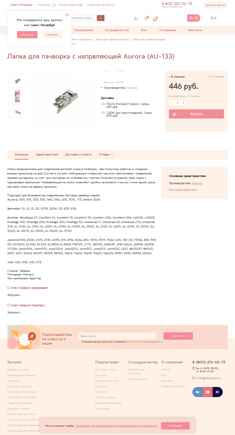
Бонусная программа (108, 399)
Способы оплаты (106, 370)
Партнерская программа (143, 370)
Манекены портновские (22, 380)
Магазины (47, 4)
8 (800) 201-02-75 (208, 363)
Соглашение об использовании (95, 425)
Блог (144, 30)
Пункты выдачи (71, 4)
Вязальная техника (61, 384)
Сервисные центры (100, 4)
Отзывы (165, 370)
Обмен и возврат (106, 394)
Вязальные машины (62, 375)
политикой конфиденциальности (146, 343)
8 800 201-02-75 (178, 4)
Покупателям (83, 30)
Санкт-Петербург (21, 4)
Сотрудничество (117, 30)
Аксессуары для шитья (21, 389)
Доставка (101, 375)
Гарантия (100, 389)
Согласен (175, 425)
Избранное (150, 18)
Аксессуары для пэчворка (66, 398)
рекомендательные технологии (137, 425)
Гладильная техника (19, 384)
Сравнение (175, 18)
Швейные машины (18, 370)
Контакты (195, 30)
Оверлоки (13, 375)
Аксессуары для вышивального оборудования (26, 400)
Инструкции (102, 404)
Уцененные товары (19, 407)
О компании (167, 30)
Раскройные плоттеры (64, 380)
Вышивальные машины (64, 370)
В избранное (113, 72)
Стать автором (137, 375)
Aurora (132, 87)
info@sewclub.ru (209, 379)
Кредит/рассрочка (106, 380)
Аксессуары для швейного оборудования (66, 391)
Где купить (101, 384)
